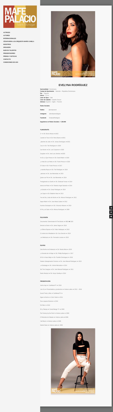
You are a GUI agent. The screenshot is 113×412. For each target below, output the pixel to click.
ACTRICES (6, 32)
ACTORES (6, 35)
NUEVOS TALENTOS (9, 50)
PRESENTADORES (9, 53)
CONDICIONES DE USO (10, 62)
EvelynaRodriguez (54, 118)
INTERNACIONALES (9, 38)
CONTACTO (7, 59)
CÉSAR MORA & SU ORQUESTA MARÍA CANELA (18, 41)
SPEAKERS (7, 47)
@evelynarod (52, 110)
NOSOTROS (7, 44)
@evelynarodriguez (55, 114)
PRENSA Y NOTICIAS (10, 56)
